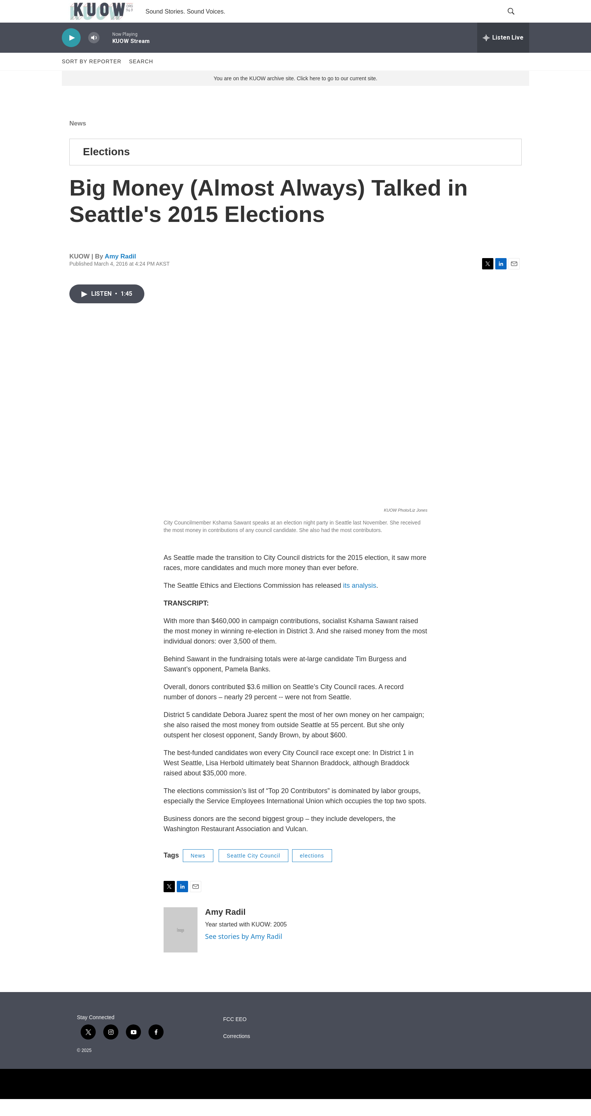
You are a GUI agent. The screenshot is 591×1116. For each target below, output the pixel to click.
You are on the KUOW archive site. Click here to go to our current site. (295, 95)
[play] (71, 54)
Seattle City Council (253, 873)
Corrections (236, 1053)
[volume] (93, 54)
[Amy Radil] (181, 946)
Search (141, 78)
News (77, 140)
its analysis (359, 602)
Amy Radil (120, 273)
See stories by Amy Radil (243, 953)
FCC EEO (235, 1036)
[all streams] (503, 55)
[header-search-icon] (517, 20)
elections (312, 873)
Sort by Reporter (91, 78)
